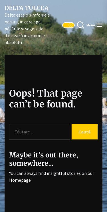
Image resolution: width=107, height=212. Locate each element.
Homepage (20, 180)
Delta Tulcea (27, 8)
